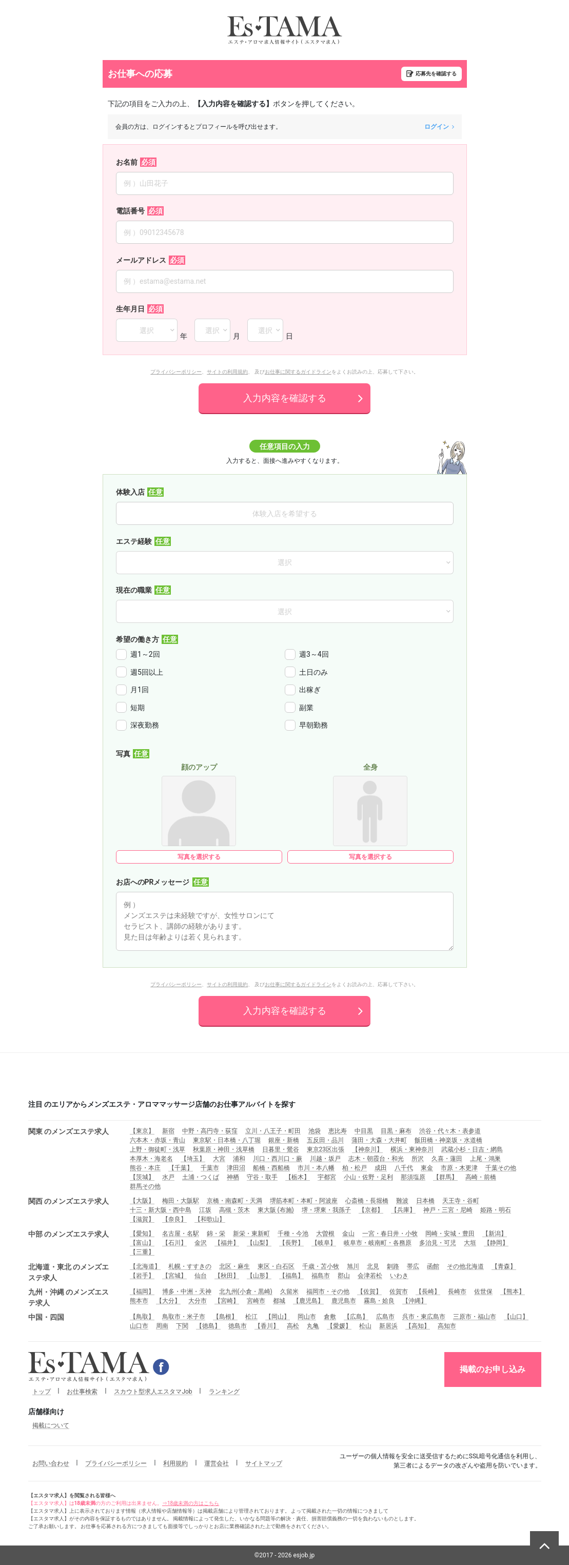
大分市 (197, 1300)
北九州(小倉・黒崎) (245, 1291)
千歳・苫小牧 (320, 1266)
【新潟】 (494, 1233)
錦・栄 (216, 1233)
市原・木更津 (459, 1167)
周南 (162, 1325)
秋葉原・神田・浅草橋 (223, 1149)
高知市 (447, 1325)
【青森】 (504, 1266)
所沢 (417, 1158)
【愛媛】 (339, 1325)
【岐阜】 (323, 1242)
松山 (365, 1325)
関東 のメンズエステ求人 (68, 1131)
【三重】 (142, 1252)
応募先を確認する (436, 73)
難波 (402, 1200)
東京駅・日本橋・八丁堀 (227, 1140)
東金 (427, 1167)
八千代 (404, 1167)
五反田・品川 (325, 1140)
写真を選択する (199, 856)
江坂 (205, 1210)
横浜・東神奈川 (412, 1149)
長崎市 (457, 1291)
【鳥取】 (142, 1316)
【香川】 (266, 1325)
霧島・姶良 (379, 1300)
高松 (293, 1325)
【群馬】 (445, 1177)
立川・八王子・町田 (273, 1130)
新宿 (168, 1130)
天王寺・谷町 (460, 1200)
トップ (41, 1391)
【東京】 (142, 1130)
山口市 (139, 1325)
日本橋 (425, 1200)
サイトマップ (263, 1463)
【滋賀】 (142, 1219)
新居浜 (388, 1325)
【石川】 (174, 1242)
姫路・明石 (495, 1210)
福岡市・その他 (327, 1291)
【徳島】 (208, 1325)
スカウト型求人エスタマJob (153, 1391)
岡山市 (307, 1316)
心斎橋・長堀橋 (366, 1200)
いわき (399, 1275)
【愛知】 (142, 1233)
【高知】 (417, 1325)
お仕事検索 (82, 1391)
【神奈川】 (367, 1149)
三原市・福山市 (474, 1316)
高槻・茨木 (234, 1210)
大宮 (219, 1158)
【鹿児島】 (308, 1300)
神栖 (233, 1177)
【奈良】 (174, 1219)
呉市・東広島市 (423, 1316)
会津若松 (370, 1275)
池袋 (314, 1130)
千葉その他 (500, 1167)
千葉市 (210, 1167)
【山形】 (259, 1275)
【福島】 (291, 1275)
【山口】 (516, 1316)
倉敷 (330, 1316)
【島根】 (225, 1316)
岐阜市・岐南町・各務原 (377, 1242)
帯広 (413, 1266)
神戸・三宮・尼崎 (448, 1210)
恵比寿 (337, 1130)
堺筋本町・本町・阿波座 (304, 1200)
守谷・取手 (262, 1177)
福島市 (320, 1275)
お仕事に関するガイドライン (298, 372)
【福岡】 (142, 1291)
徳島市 (237, 1325)
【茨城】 (142, 1177)
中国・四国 (46, 1317)
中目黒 (364, 1130)
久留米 (289, 1291)
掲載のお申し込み (492, 1369)
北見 (373, 1266)
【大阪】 (142, 1200)
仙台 (200, 1275)
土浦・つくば (200, 1177)
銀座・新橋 (283, 1140)
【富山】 (142, 1242)
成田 (381, 1167)
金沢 (200, 1242)
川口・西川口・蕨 (277, 1158)
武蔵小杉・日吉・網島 (472, 1149)
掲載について (50, 1425)
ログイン (439, 126)
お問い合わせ (50, 1463)
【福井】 (226, 1242)
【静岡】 (496, 1242)
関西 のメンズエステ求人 (68, 1201)
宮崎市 (256, 1300)
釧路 (393, 1266)
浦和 (239, 1158)
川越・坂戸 (325, 1158)
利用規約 (175, 1463)
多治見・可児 (437, 1242)
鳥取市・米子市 (183, 1316)
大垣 (470, 1242)
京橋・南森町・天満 (234, 1200)
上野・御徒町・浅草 (157, 1149)
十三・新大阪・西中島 (160, 1210)
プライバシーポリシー (176, 372)
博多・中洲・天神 (186, 1291)
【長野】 (291, 1242)
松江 (251, 1316)
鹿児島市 (343, 1300)
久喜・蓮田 (446, 1158)
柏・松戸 (354, 1167)
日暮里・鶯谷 (280, 1149)
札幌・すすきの (189, 1266)
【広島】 (356, 1316)
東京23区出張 (326, 1149)
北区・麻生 (234, 1266)
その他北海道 (465, 1266)
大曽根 (325, 1233)
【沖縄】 (414, 1300)
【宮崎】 (226, 1300)
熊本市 (139, 1300)
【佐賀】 (369, 1291)
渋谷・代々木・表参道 (450, 1130)
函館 (433, 1266)
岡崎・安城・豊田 (450, 1233)
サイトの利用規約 (227, 372)
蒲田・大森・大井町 (379, 1140)
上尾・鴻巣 (485, 1158)
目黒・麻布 (396, 1130)
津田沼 (236, 1167)
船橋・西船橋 (271, 1167)
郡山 (344, 1275)
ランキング (224, 1391)
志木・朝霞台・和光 (376, 1158)
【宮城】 (174, 1275)
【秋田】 (226, 1275)
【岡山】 (277, 1316)
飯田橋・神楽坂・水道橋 (448, 1140)
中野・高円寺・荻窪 (210, 1130)
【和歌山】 (209, 1219)
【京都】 (371, 1210)
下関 (182, 1325)
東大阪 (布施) (276, 1210)
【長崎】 (428, 1291)
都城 (279, 1300)
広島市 (385, 1316)
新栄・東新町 (251, 1233)
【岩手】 (142, 1275)
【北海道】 (145, 1266)
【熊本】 (512, 1291)
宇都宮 (327, 1177)
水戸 (168, 1177)
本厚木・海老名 (151, 1158)
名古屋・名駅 (180, 1233)
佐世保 (483, 1291)
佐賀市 (398, 1291)
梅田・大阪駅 (180, 1200)
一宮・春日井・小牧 (390, 1233)
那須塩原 (413, 1177)
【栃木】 (297, 1177)
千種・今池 (293, 1233)
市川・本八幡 (316, 1167)
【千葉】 (180, 1167)
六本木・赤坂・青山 (157, 1140)
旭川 (353, 1266)
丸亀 (313, 1325)
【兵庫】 (403, 1210)
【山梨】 (259, 1242)
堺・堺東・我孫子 (326, 1210)
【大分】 (168, 1300)
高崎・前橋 (480, 1177)
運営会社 (216, 1463)
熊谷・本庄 (145, 1167)
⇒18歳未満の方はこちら (190, 1503)
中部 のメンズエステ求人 (68, 1234)
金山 (348, 1233)
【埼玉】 (193, 1158)
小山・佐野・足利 (368, 1177)
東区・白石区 (276, 1266)
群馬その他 (145, 1186)
